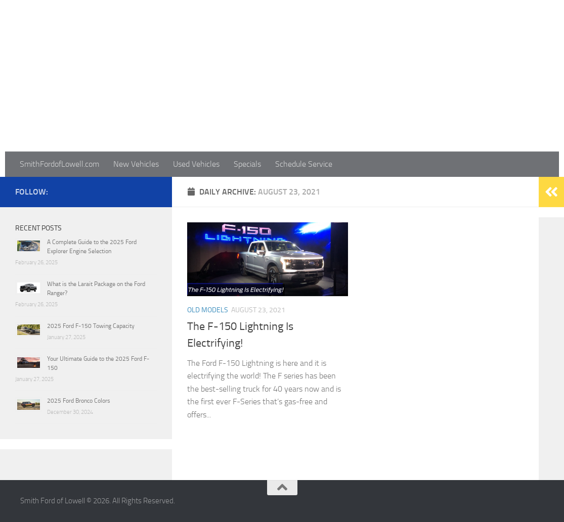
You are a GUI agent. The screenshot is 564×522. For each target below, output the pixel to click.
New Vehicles (136, 164)
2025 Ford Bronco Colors (78, 400)
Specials (247, 164)
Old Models (207, 310)
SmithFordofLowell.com (59, 164)
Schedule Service (303, 164)
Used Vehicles (196, 164)
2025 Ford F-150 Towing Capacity (91, 325)
